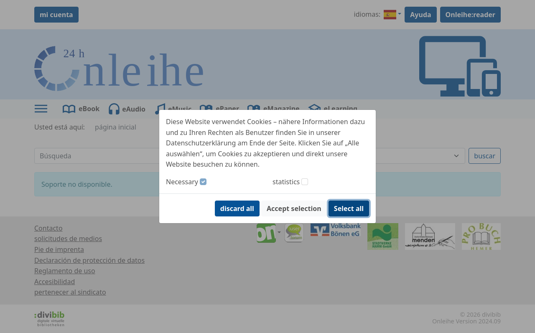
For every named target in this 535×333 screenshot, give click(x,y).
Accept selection (294, 208)
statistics (286, 181)
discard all (237, 208)
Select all (349, 208)
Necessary (182, 181)
